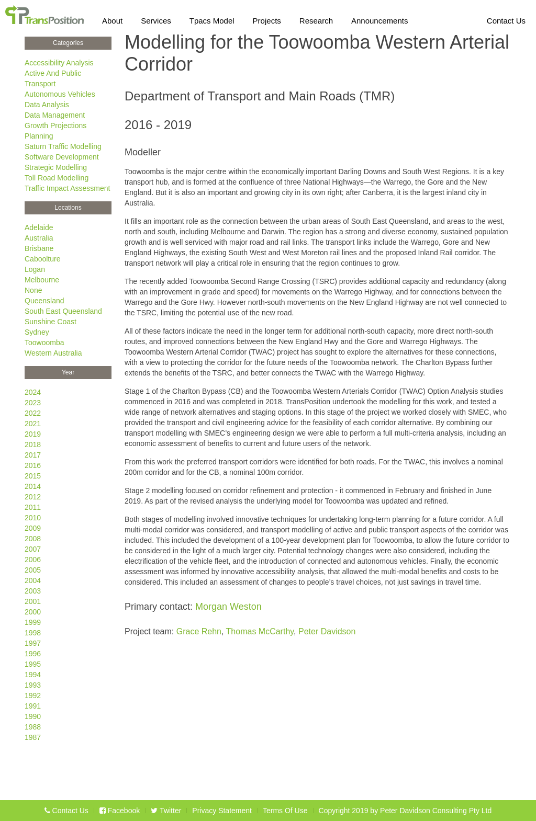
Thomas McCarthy (260, 631)
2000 (33, 612)
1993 (33, 685)
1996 (33, 653)
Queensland (44, 301)
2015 (33, 476)
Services (156, 18)
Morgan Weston (228, 606)
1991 (33, 706)
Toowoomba (44, 342)
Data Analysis (47, 104)
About (112, 18)
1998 (33, 633)
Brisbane (39, 248)
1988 (33, 727)
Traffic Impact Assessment (67, 188)
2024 (33, 392)
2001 (33, 601)
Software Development (62, 157)
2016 (33, 465)
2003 (33, 591)
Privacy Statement (222, 810)
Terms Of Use (285, 810)
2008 (33, 538)
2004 (33, 580)
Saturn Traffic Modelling (63, 146)
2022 (33, 413)
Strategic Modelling (56, 167)
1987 (33, 737)
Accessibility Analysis (59, 63)
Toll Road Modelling (56, 178)
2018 (33, 444)
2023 (33, 402)
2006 (33, 559)
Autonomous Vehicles (60, 94)
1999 (33, 622)
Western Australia (53, 353)
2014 (33, 486)
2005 (33, 570)
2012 (33, 497)
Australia (39, 238)
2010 (33, 518)
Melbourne (42, 280)
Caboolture (43, 259)
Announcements (379, 18)
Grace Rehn (198, 631)
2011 (33, 507)
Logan (35, 269)
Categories (68, 43)
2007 (33, 549)
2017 (33, 455)
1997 (33, 643)
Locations (67, 207)
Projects (267, 18)
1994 (33, 674)
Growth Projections (55, 125)
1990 (33, 716)
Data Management (55, 115)
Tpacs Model (211, 18)
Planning (39, 136)
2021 (33, 423)
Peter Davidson (326, 631)
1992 (33, 695)
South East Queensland (63, 311)
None (33, 290)
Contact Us (506, 18)
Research (316, 18)
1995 (33, 664)
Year (68, 372)
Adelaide (39, 227)
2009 (33, 528)
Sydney (37, 332)
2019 (33, 434)
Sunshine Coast (50, 321)
